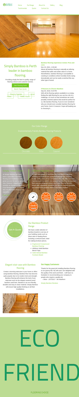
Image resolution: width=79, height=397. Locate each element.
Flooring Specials (16, 94)
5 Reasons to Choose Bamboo (52, 89)
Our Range (30, 5)
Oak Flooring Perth (20, 85)
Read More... (7, 195)
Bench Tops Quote (20, 89)
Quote (34, 8)
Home (20, 5)
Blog (61, 5)
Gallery (52, 5)
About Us (42, 5)
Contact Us (45, 8)
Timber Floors (24, 96)
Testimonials (22, 8)
